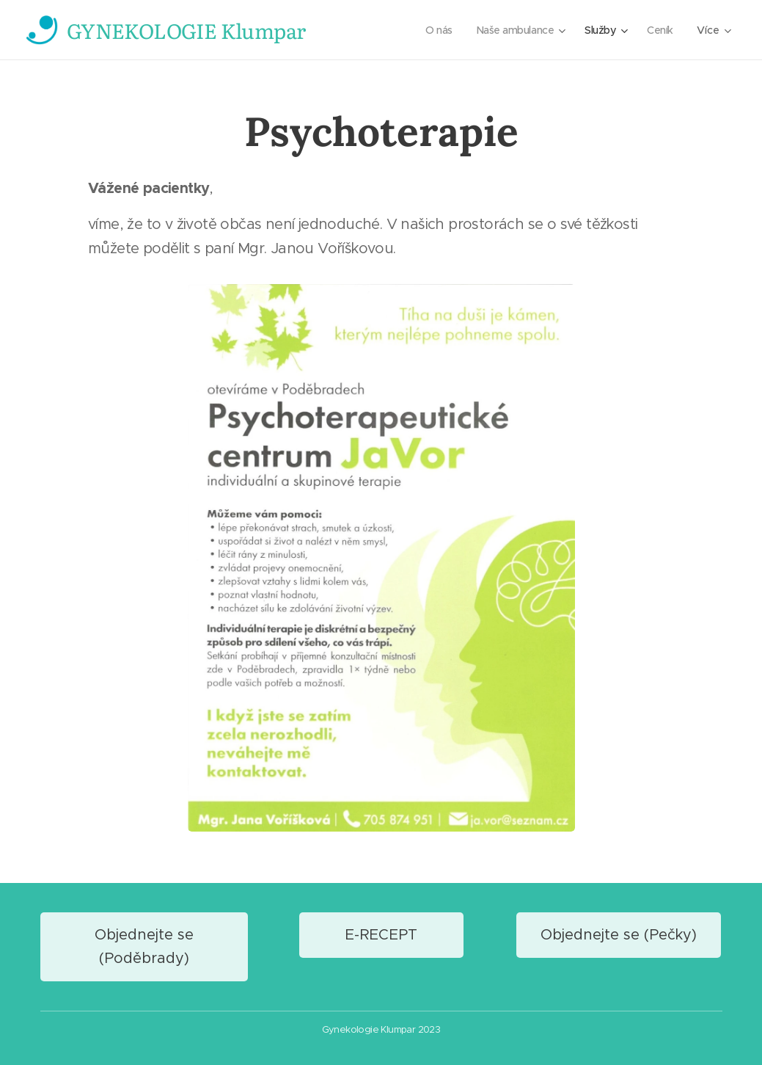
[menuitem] (433, 30)
